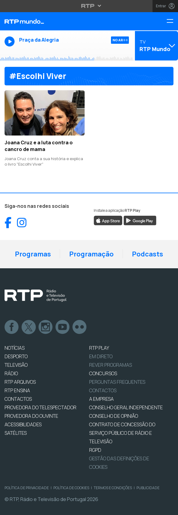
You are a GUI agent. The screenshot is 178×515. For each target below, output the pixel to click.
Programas (33, 254)
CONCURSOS (103, 373)
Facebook (12, 327)
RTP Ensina (17, 390)
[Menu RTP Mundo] (172, 21)
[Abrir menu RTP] (89, 6)
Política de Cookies (71, 487)
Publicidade (148, 487)
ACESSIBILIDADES (23, 424)
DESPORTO (16, 356)
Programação (91, 254)
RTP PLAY (99, 348)
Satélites (16, 433)
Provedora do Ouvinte (31, 416)
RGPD (95, 450)
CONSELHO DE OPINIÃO (113, 416)
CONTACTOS (18, 399)
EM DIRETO (101, 356)
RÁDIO (11, 373)
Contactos (102, 390)
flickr (79, 327)
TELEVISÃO (16, 365)
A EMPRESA (101, 399)
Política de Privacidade (27, 487)
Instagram (46, 327)
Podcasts (147, 254)
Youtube (62, 327)
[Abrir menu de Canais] (155, 45)
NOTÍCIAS (15, 348)
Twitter (29, 327)
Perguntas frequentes (117, 382)
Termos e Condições (113, 487)
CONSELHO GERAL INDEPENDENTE (126, 407)
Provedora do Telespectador (40, 407)
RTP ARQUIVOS (20, 382)
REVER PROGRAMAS (110, 365)
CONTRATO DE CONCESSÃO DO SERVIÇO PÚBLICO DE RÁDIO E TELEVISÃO (122, 433)
